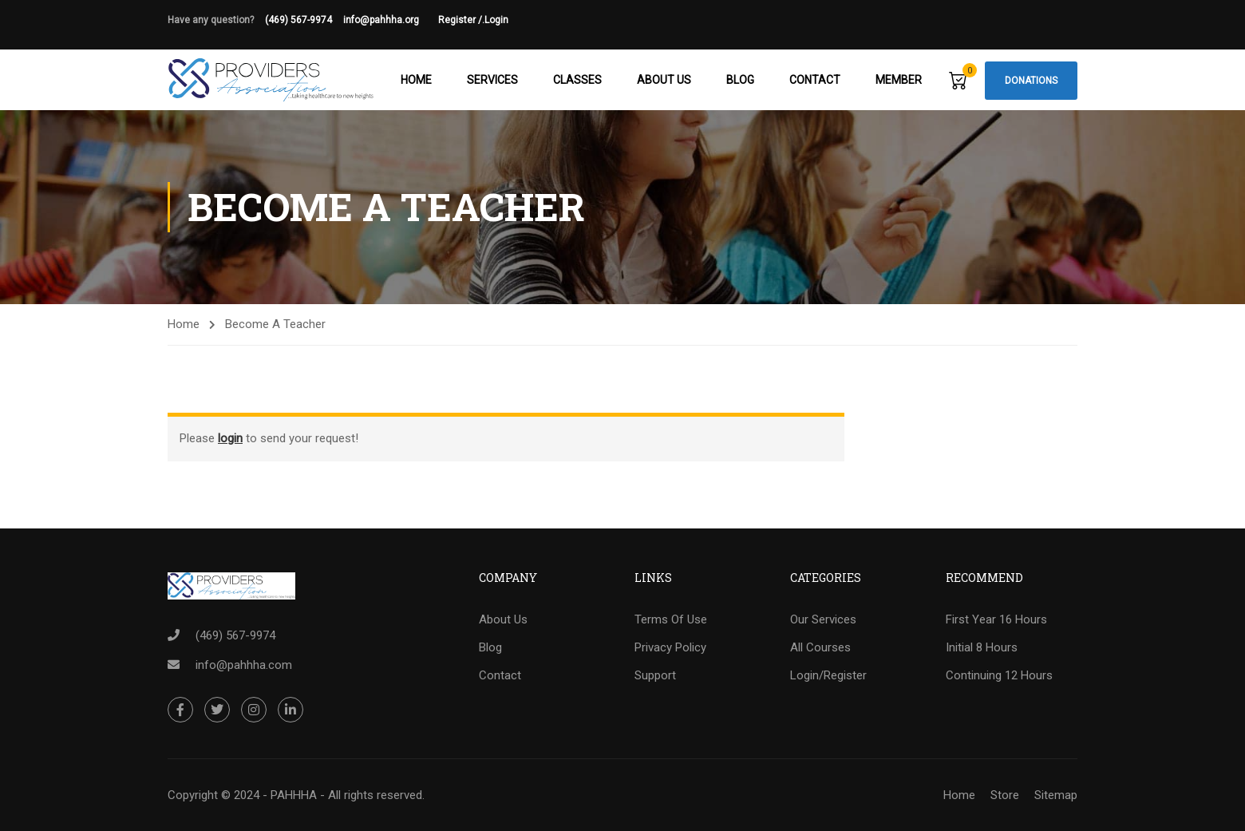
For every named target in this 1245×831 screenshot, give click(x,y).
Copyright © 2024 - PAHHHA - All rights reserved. (296, 795)
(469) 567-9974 (298, 20)
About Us (664, 79)
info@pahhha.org (390, 20)
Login (496, 20)
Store (1004, 795)
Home (416, 79)
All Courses (820, 647)
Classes (577, 79)
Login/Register (828, 675)
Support (655, 675)
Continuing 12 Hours (999, 675)
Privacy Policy (670, 647)
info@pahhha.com (244, 665)
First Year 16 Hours (996, 619)
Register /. (461, 20)
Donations (1031, 80)
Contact (814, 79)
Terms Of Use (670, 619)
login (230, 438)
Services (492, 79)
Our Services (823, 619)
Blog (740, 79)
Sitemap (1055, 795)
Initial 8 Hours (982, 647)
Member (898, 79)
